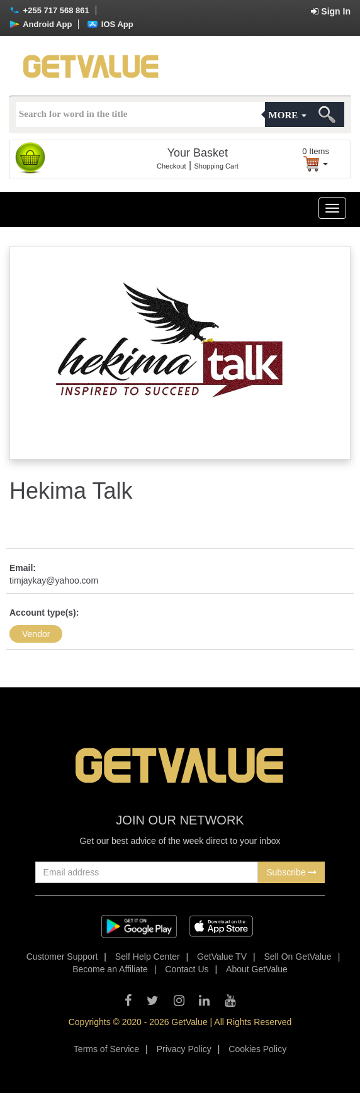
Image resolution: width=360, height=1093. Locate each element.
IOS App (110, 24)
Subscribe (291, 872)
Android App (40, 24)
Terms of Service (106, 1049)
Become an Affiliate (110, 969)
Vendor (36, 634)
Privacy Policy (184, 1049)
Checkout (171, 166)
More (288, 115)
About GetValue (257, 969)
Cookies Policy (257, 1049)
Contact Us (186, 969)
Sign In (331, 11)
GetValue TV (222, 957)
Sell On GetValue (298, 957)
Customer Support (62, 957)
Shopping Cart (216, 166)
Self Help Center (147, 957)
